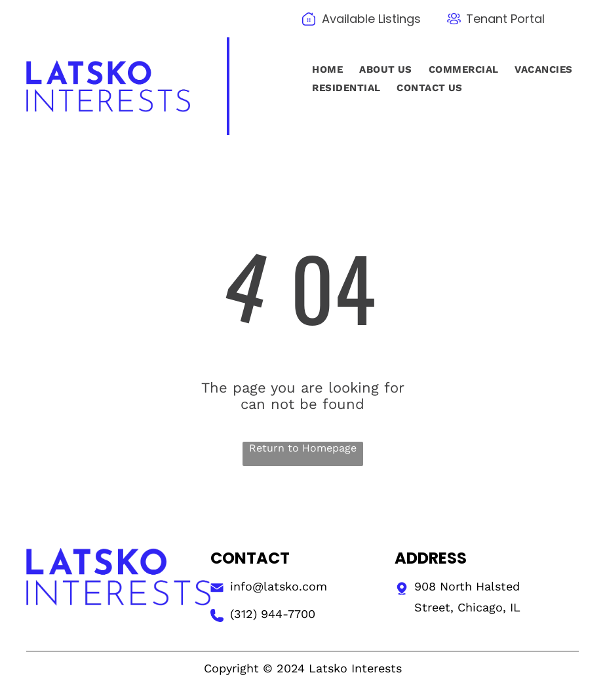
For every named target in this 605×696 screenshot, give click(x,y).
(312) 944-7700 (272, 614)
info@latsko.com (278, 586)
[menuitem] (325, 69)
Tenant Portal (505, 18)
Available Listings (371, 18)
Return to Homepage (303, 448)
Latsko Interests (355, 668)
